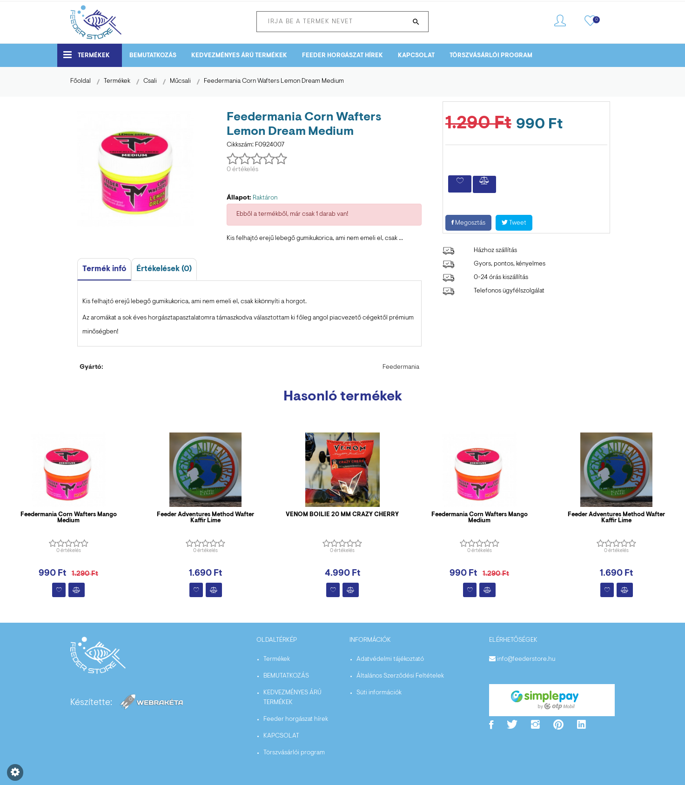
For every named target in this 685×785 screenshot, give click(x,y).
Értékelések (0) (164, 269)
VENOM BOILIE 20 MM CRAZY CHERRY (342, 515)
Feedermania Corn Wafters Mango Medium (68, 518)
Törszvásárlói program (491, 56)
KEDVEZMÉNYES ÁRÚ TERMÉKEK (239, 56)
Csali (150, 81)
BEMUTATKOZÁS (152, 56)
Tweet (514, 223)
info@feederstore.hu (526, 659)
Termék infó (104, 269)
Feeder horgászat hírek (342, 56)
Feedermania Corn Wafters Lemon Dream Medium (274, 81)
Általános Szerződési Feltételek (400, 676)
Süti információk (379, 693)
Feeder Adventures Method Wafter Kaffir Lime (205, 518)
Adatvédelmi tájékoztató (390, 659)
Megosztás (468, 223)
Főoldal (80, 81)
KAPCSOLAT (416, 56)
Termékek (86, 55)
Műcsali (180, 81)
